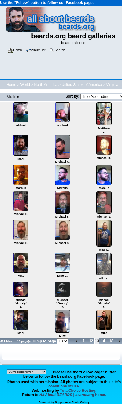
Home (11, 85)
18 (111, 341)
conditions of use (63, 386)
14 (103, 341)
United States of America (81, 85)
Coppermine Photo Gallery (72, 402)
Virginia (112, 85)
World (25, 85)
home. (72, 395)
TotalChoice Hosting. (78, 390)
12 (91, 341)
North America (45, 85)
